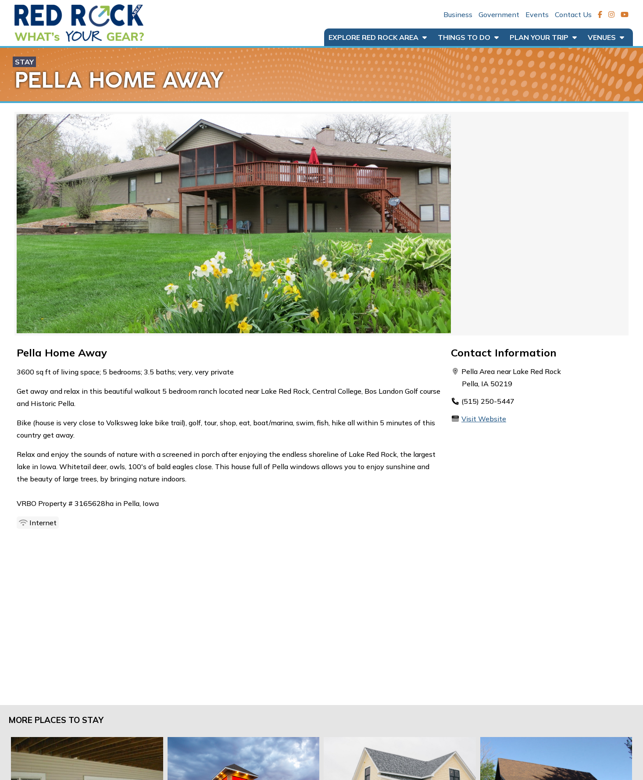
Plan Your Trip (543, 37)
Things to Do (468, 37)
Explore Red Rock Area (378, 37)
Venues (606, 37)
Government (499, 14)
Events (537, 14)
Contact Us (573, 14)
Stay (24, 61)
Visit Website (483, 418)
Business (457, 14)
